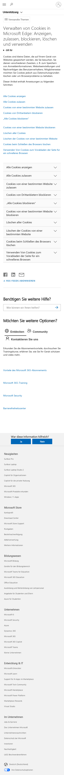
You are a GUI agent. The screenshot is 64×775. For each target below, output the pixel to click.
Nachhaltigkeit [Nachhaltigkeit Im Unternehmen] (10, 749)
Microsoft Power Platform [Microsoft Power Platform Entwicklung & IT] (14, 695)
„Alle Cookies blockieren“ (16, 118)
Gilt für (9, 50)
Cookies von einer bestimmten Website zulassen (28, 107)
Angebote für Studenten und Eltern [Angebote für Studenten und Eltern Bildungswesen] (18, 593)
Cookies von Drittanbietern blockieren (23, 113)
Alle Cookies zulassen (14, 101)
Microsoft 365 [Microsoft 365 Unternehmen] (10, 636)
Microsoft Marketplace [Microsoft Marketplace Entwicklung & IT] (13, 690)
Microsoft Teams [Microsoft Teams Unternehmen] (11, 647)
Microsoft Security (12, 395)
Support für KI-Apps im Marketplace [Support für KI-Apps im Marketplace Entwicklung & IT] (19, 679)
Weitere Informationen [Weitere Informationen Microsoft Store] (13, 545)
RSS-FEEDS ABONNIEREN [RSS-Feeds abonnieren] (20, 280)
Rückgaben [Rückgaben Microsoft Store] (8, 529)
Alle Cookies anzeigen (14, 96)
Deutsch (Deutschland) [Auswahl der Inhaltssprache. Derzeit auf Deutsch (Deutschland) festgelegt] (18, 764)
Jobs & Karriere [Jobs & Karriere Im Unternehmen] (10, 722)
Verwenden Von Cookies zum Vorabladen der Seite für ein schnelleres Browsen (31, 151)
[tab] (15, 332)
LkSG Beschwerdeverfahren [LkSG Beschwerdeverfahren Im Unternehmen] (15, 754)
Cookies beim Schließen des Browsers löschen (27, 144)
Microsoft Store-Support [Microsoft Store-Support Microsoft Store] (14, 523)
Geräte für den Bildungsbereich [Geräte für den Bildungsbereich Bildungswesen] (17, 566)
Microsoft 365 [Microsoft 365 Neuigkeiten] (10, 486)
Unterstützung (11, 12)
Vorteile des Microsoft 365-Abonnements (25, 370)
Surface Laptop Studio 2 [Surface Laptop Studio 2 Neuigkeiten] (14, 469)
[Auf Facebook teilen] (5, 274)
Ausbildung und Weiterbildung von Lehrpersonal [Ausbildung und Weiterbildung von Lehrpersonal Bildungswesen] (24, 588)
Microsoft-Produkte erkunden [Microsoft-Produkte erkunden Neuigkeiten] (16, 491)
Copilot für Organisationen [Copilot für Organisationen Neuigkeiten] (15, 475)
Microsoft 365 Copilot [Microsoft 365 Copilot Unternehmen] (13, 641)
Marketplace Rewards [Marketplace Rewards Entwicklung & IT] (13, 701)
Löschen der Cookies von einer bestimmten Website (30, 138)
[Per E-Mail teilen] (20, 274)
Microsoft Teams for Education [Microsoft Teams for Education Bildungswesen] (16, 571)
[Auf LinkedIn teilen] (12, 274)
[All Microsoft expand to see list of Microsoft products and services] (4, 5)
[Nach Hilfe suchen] (12, 4)
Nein (42, 441)
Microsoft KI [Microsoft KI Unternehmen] (9, 614)
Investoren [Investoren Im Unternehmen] (8, 743)
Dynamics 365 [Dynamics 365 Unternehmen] (10, 631)
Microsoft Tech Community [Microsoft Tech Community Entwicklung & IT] (15, 684)
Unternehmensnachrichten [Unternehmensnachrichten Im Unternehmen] (15, 733)
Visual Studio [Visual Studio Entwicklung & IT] (9, 706)
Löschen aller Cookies (14, 133)
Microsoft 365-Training (15, 382)
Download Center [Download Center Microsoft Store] (11, 518)
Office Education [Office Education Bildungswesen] (11, 582)
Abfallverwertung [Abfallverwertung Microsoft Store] (11, 539)
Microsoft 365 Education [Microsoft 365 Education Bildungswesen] (14, 577)
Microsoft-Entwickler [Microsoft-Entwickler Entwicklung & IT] (12, 668)
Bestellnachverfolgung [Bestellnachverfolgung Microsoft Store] (13, 534)
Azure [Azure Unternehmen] (6, 625)
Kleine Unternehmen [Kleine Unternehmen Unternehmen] (12, 652)
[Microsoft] (32, 3)
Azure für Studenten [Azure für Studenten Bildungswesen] (12, 599)
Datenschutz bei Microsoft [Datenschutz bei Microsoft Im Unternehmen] (15, 738)
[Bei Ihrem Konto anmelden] (58, 5)
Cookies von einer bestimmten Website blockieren (29, 127)
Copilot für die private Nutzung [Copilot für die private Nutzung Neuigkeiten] (17, 480)
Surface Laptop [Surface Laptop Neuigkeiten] (10, 464)
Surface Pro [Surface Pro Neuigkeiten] (8, 459)
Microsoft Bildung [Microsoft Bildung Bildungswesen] (11, 561)
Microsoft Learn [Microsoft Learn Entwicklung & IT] (10, 673)
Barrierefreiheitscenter (14, 408)
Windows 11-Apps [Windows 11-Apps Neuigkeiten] (11, 497)
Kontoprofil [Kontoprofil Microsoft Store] (8, 512)
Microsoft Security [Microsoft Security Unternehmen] (11, 620)
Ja (21, 441)
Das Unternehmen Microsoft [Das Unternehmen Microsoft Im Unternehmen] (16, 727)
